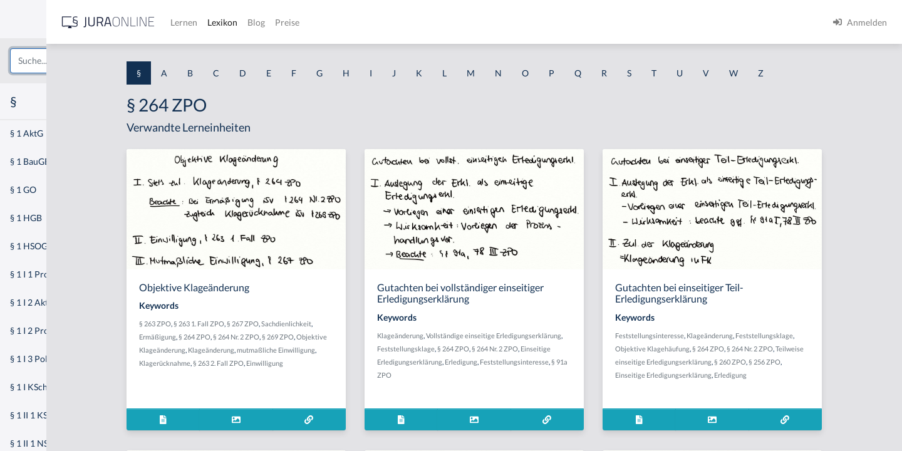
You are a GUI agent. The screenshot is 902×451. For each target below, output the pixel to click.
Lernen (337, 22)
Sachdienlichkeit (370, 323)
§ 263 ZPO (238, 323)
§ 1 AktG (26, 133)
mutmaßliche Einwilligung (359, 350)
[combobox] (100, 60)
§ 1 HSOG (29, 246)
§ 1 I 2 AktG (32, 302)
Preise (441, 22)
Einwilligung (347, 363)
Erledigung (540, 362)
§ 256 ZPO (840, 362)
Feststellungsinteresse (593, 362)
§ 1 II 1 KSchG (36, 415)
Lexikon (376, 22)
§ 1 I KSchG (32, 386)
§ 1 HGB (26, 217)
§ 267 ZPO (326, 323)
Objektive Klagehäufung (727, 349)
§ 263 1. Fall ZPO (282, 323)
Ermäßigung (240, 337)
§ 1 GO (23, 189)
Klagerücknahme (248, 363)
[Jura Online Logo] (262, 22)
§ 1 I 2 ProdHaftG (44, 330)
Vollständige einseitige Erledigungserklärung (572, 335)
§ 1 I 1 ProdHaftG (44, 274)
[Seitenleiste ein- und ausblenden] (180, 19)
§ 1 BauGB (30, 161)
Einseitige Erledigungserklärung (738, 375)
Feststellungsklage (485, 349)
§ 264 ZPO (278, 337)
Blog (410, 22)
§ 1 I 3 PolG (32, 358)
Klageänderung (294, 350)
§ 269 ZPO (361, 337)
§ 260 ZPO (805, 362)
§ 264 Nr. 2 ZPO (319, 337)
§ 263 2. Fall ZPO (301, 363)
